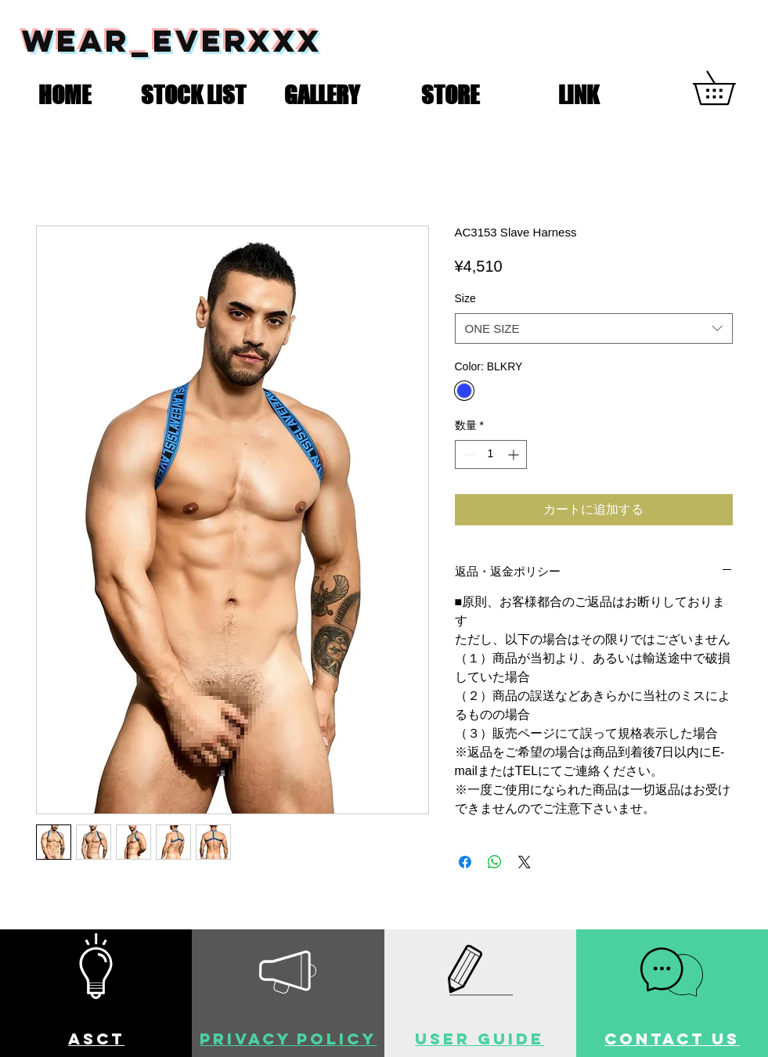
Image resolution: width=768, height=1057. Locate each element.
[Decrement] (467, 454)
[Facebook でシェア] (465, 862)
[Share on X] (524, 862)
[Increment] (515, 454)
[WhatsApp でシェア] (494, 862)
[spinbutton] (491, 454)
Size (465, 298)
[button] (193, 91)
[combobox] (594, 328)
